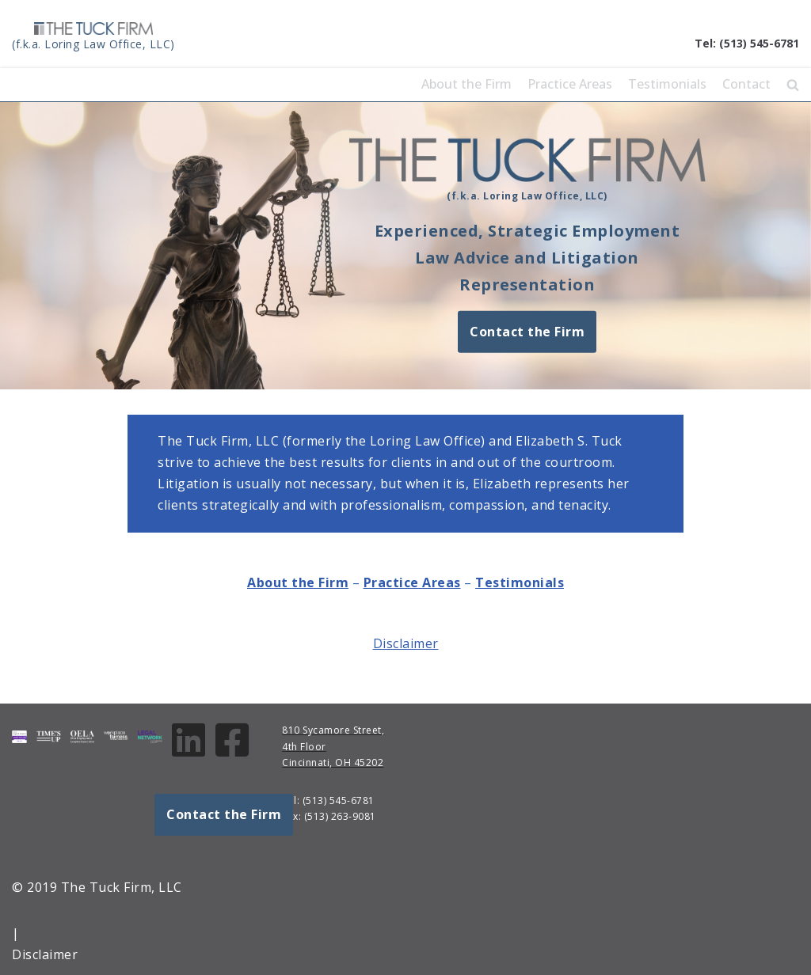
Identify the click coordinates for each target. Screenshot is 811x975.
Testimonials (667, 84)
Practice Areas (569, 84)
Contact (746, 84)
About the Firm (466, 84)
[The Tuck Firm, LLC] (93, 38)
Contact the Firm (527, 331)
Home (387, 84)
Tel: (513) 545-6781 (747, 43)
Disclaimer (406, 643)
